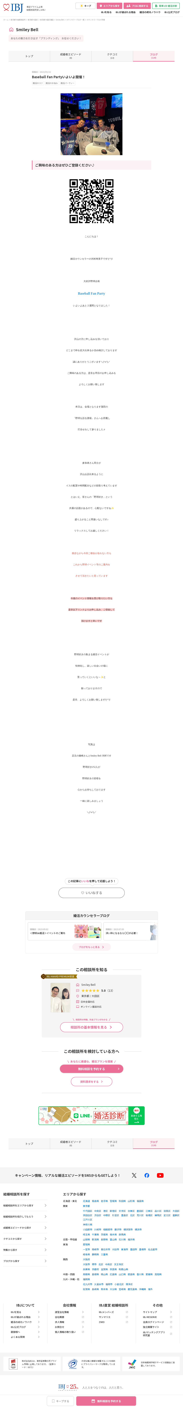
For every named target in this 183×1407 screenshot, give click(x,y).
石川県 (122, 1239)
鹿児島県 (132, 1289)
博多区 (129, 1284)
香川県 (140, 1274)
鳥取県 (86, 1274)
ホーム (5, 19)
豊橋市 (142, 1249)
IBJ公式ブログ (172, 12)
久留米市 (99, 1284)
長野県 (104, 1239)
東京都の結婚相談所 (18, 19)
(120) (154, 55)
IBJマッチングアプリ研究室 (157, 1334)
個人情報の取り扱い (69, 1332)
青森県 (95, 1201)
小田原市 (87, 1229)
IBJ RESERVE (157, 1317)
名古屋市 (152, 1249)
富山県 (113, 1239)
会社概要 (69, 1317)
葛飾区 (176, 1215)
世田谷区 (87, 1215)
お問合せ (69, 1327)
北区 (132, 1215)
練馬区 (158, 1215)
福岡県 (86, 1279)
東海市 (124, 1249)
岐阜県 (86, 1254)
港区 (105, 1211)
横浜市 (138, 1229)
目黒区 (167, 1211)
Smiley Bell (60, 19)
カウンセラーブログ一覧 (75, 19)
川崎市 (97, 1229)
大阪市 (86, 1264)
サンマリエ (113, 1317)
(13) (112, 55)
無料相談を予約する (109, 1401)
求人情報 (69, 1322)
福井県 (131, 1239)
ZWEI (113, 1322)
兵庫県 (86, 1269)
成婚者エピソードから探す (25, 1227)
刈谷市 (115, 1249)
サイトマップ (157, 1312)
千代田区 (87, 1211)
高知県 (158, 1274)
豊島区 (124, 1215)
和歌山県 (123, 1269)
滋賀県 (104, 1269)
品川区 (158, 1211)
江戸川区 (87, 1219)
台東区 (131, 1211)
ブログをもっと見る (89, 947)
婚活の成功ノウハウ (150, 12)
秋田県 (122, 1201)
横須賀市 (128, 1229)
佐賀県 (86, 1289)
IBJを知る (106, 12)
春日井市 (105, 1249)
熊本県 (104, 1289)
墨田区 (140, 1211)
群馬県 (122, 1234)
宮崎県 (122, 1289)
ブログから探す (25, 1261)
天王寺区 (118, 1264)
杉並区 (115, 1215)
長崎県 (95, 1289)
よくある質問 (25, 1337)
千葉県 (95, 1234)
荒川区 (140, 1215)
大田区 (176, 1211)
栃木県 (113, 1234)
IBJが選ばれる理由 (126, 12)
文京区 (122, 1211)
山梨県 (86, 1239)
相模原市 (107, 1229)
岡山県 (104, 1274)
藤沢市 (117, 1229)
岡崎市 (95, 1249)
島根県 (95, 1274)
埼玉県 (86, 1234)
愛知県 (86, 1244)
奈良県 (113, 1269)
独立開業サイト (157, 1327)
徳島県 (131, 1274)
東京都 (86, 1206)
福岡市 (109, 1284)
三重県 (104, 1254)
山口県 (122, 1274)
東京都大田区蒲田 (46, 19)
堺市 (94, 1264)
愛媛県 (149, 1274)
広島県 (113, 1274)
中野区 (106, 1215)
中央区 (97, 1211)
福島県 (140, 1201)
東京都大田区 (33, 19)
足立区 (167, 1215)
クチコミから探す (25, 1238)
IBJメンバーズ (113, 1312)
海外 (150, 1289)
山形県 (131, 1201)
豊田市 (133, 1249)
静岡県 (95, 1254)
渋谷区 (97, 1215)
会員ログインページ (157, 1322)
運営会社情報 (69, 1312)
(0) (70, 55)
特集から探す (25, 1249)
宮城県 (113, 1201)
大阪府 (86, 1259)
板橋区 (149, 1215)
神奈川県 (87, 1224)
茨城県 (104, 1234)
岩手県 (104, 1201)
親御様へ (25, 1332)
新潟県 (95, 1239)
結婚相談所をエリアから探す (25, 1205)
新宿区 (113, 1211)
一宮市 (86, 1249)
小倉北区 (119, 1284)
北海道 (86, 1201)
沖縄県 (142, 1289)
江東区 (149, 1211)
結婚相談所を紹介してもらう (25, 1216)
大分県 (113, 1289)
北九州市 (87, 1284)
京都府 (95, 1269)
